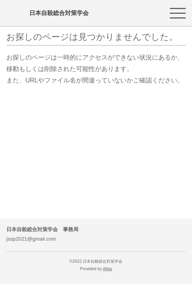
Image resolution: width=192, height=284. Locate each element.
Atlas (107, 269)
